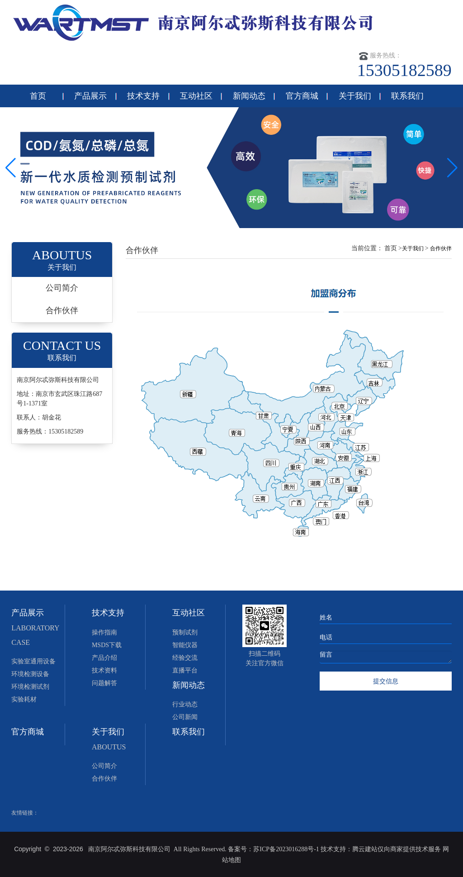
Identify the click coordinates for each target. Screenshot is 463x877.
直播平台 (185, 670)
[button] (452, 168)
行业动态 (185, 704)
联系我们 (407, 95)
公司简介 (62, 287)
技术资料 (104, 670)
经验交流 (185, 657)
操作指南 (104, 632)
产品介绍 (104, 657)
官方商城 (302, 95)
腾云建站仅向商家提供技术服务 (397, 849)
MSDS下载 (107, 645)
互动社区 (196, 95)
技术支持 (143, 95)
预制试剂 (185, 632)
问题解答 (104, 683)
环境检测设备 (30, 674)
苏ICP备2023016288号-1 (286, 849)
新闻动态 (249, 95)
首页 (38, 95)
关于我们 (355, 95)
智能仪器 (185, 645)
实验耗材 (24, 699)
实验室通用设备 (33, 661)
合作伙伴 (62, 310)
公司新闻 (185, 717)
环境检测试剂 (30, 686)
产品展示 (90, 95)
